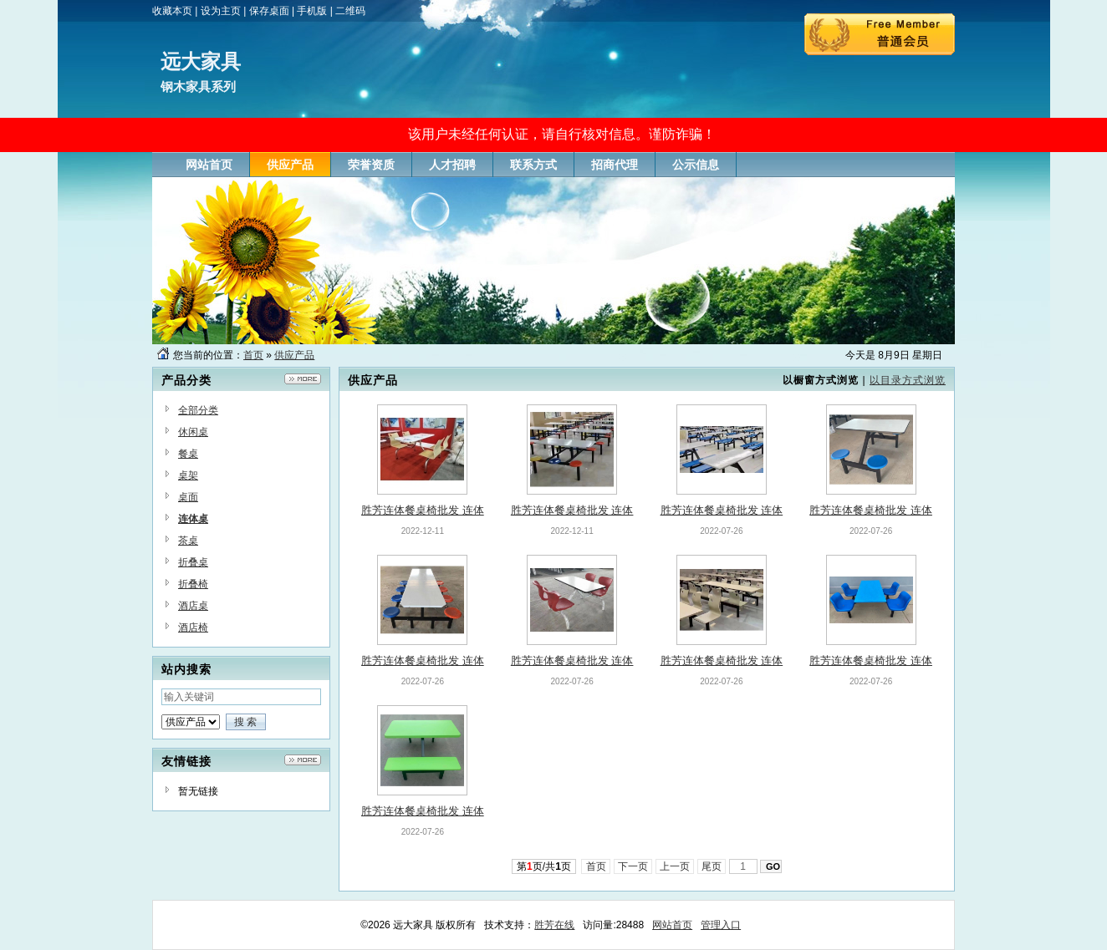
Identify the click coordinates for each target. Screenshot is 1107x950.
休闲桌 (193, 432)
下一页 (633, 866)
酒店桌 (193, 606)
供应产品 (294, 355)
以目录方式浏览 (908, 380)
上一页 (675, 866)
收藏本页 (172, 11)
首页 (253, 355)
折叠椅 (193, 584)
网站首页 (672, 925)
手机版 (312, 11)
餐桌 (188, 454)
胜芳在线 (554, 925)
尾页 (712, 866)
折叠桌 (193, 562)
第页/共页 (544, 866)
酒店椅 (193, 627)
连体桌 (193, 519)
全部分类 (198, 410)
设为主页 (221, 11)
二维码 (350, 11)
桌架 (188, 475)
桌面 (188, 497)
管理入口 (721, 925)
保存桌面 (269, 11)
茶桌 (188, 540)
